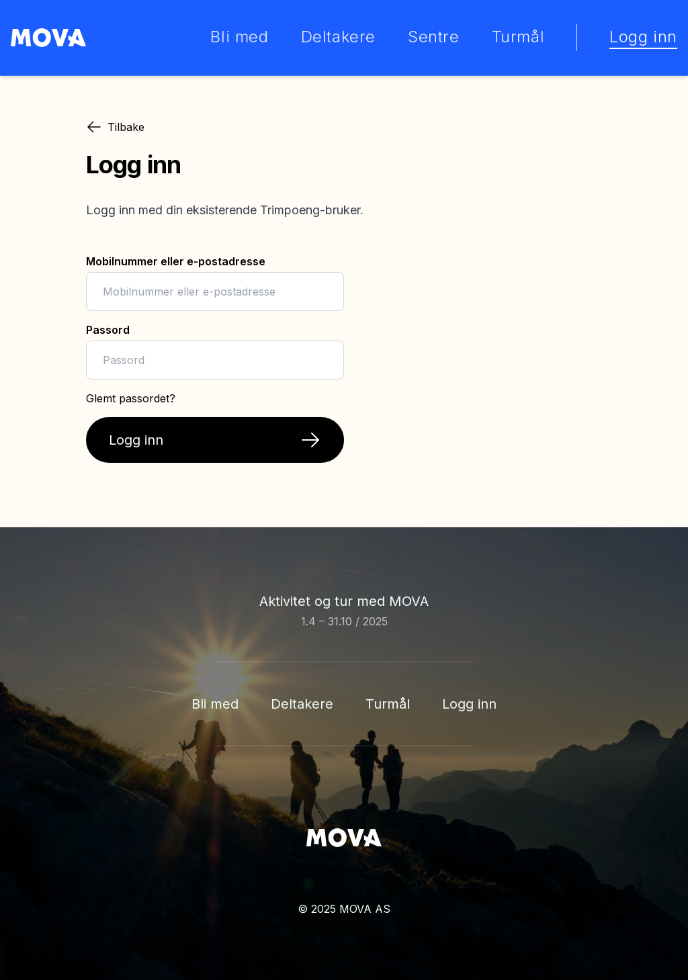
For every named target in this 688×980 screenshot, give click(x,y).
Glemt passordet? (130, 398)
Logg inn (469, 704)
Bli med (215, 704)
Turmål (388, 704)
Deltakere (302, 704)
